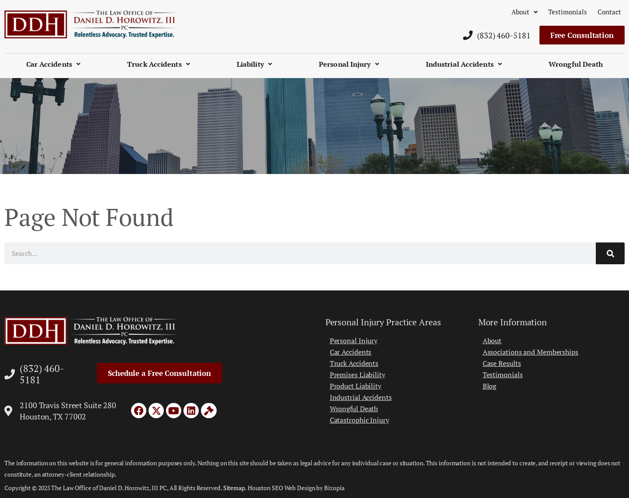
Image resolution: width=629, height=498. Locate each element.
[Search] (610, 253)
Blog (490, 386)
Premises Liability (357, 374)
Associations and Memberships (530, 352)
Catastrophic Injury (359, 420)
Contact (609, 11)
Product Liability (355, 386)
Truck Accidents (158, 64)
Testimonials (567, 11)
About (524, 11)
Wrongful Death (576, 64)
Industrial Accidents (464, 64)
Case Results (502, 363)
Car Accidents (53, 64)
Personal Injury (349, 64)
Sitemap (234, 488)
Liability (254, 64)
